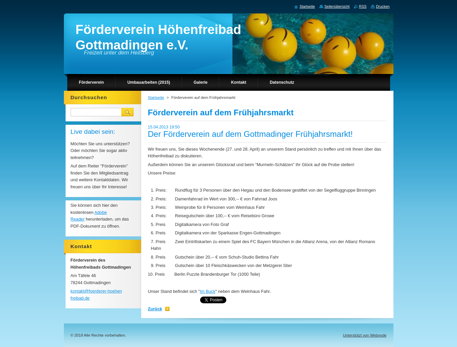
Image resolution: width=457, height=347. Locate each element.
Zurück (155, 308)
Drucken (383, 6)
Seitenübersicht (337, 6)
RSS (363, 6)
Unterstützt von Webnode (365, 335)
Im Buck (207, 291)
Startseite (156, 97)
